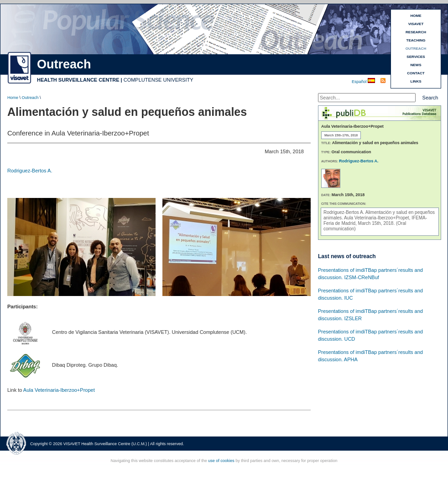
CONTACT (416, 73)
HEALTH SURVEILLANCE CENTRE (78, 80)
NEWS (416, 65)
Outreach (30, 97)
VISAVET (416, 24)
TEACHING (416, 40)
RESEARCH (416, 32)
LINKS (416, 81)
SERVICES (415, 57)
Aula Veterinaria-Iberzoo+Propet (59, 390)
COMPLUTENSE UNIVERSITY (158, 80)
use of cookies (221, 460)
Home (12, 97)
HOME (416, 16)
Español (360, 81)
